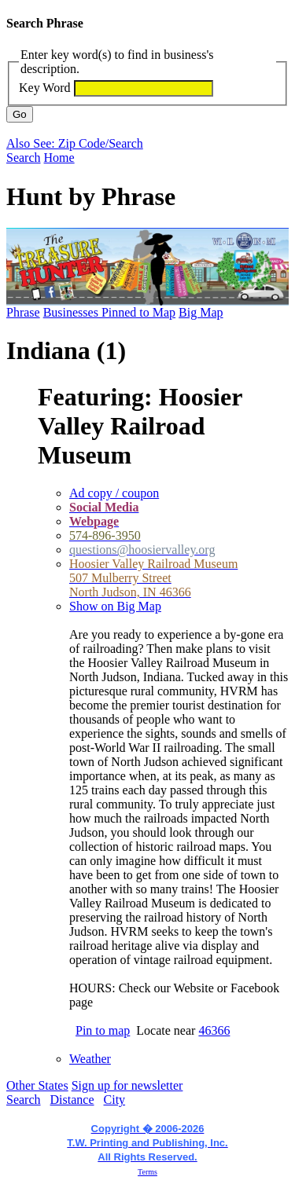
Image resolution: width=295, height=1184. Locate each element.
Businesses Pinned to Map (109, 312)
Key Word (45, 87)
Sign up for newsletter (127, 1085)
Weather (90, 1058)
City (115, 1099)
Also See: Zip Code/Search (74, 143)
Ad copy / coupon (114, 493)
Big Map (201, 312)
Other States (37, 1085)
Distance (72, 1099)
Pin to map (103, 1030)
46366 (214, 1030)
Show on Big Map (115, 606)
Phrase (23, 312)
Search (23, 157)
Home (59, 157)
